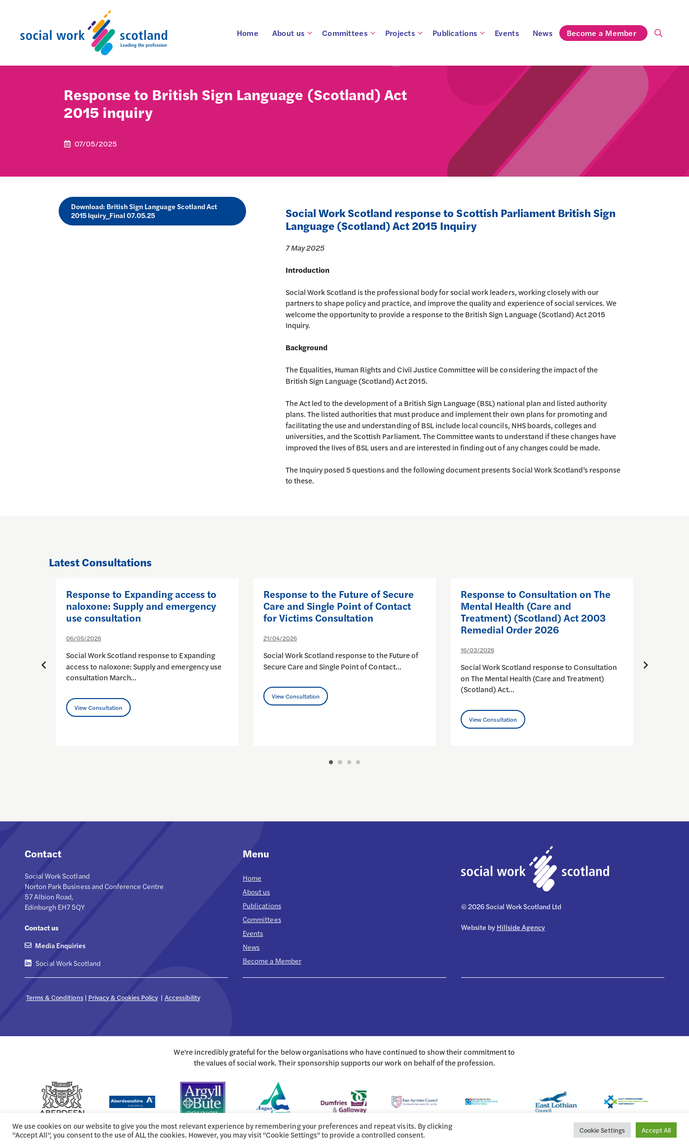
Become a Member (607, 33)
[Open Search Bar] (658, 33)
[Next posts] (645, 665)
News (542, 32)
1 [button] (331, 762)
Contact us (42, 927)
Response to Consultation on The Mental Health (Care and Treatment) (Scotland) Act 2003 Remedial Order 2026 (536, 611)
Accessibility (182, 997)
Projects (405, 33)
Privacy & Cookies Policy (123, 997)
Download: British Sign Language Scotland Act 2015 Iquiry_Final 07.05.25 (144, 210)
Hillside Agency (521, 927)
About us (293, 33)
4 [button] (358, 762)
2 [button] (340, 762)
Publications (460, 33)
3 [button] (349, 762)
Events (507, 32)
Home (247, 32)
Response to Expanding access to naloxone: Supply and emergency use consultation (141, 606)
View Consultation (98, 707)
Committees (350, 33)
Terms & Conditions (54, 997)
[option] (147, 662)
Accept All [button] (656, 1130)
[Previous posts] (43, 665)
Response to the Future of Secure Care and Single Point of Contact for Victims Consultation (338, 606)
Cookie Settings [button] (602, 1130)
